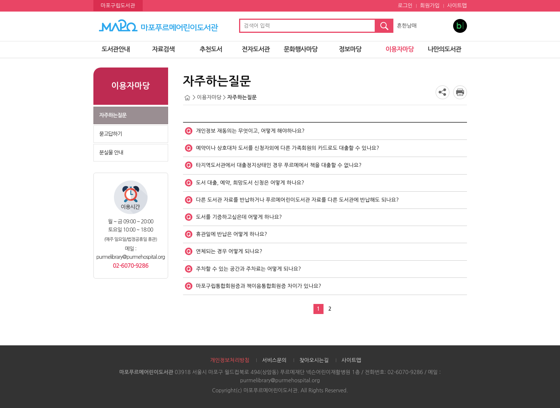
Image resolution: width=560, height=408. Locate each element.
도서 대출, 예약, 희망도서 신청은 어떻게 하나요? (250, 182)
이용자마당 (400, 49)
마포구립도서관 (118, 5)
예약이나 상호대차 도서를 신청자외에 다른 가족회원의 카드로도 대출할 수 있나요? (287, 148)
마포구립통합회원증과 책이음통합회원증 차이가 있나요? (258, 286)
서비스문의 (274, 360)
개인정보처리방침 (229, 360)
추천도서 (211, 49)
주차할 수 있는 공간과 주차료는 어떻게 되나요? (248, 269)
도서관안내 (116, 49)
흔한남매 (407, 25)
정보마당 (350, 49)
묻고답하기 (110, 133)
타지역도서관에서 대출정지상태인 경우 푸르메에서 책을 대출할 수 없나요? (279, 165)
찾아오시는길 (314, 360)
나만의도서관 (444, 49)
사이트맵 (457, 5)
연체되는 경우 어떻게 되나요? (229, 251)
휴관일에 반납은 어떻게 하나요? (231, 234)
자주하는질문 (113, 115)
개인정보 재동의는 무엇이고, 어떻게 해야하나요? (250, 131)
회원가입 (430, 5)
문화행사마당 (301, 49)
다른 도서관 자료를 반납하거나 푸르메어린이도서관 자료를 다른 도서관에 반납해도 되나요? (297, 200)
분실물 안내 (111, 152)
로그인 (405, 5)
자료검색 (163, 49)
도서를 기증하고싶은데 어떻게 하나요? (239, 217)
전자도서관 (256, 49)
